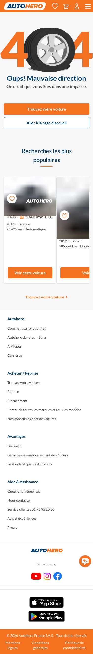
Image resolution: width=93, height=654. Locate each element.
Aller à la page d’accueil (47, 122)
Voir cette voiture (30, 272)
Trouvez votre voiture (46, 109)
